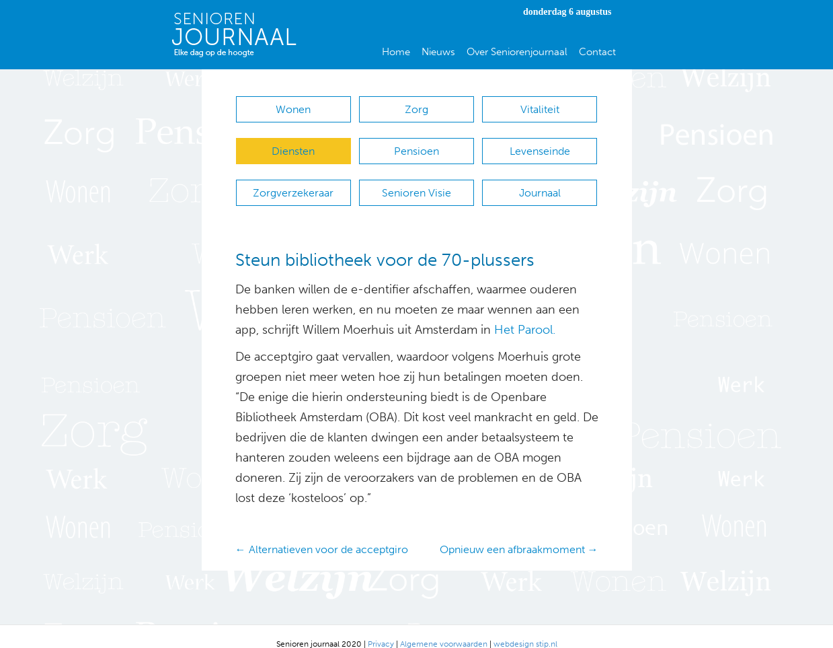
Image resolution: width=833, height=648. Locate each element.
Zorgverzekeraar (293, 182)
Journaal (540, 182)
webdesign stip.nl (525, 628)
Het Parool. (524, 314)
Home (396, 52)
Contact (597, 52)
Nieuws (438, 52)
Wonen (293, 109)
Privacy (381, 628)
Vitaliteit (539, 109)
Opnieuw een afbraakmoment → (519, 534)
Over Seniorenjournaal (517, 52)
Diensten (293, 145)
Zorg (416, 109)
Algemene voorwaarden (443, 628)
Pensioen (416, 145)
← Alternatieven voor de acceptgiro (321, 534)
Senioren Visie (416, 182)
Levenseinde (540, 145)
